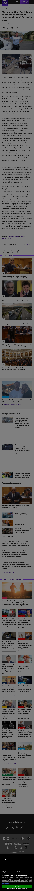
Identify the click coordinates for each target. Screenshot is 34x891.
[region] (17, 872)
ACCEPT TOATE (17, 886)
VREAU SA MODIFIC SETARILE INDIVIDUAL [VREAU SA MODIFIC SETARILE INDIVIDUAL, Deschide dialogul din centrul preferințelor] (17, 888)
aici (13, 868)
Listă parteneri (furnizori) (5, 883)
